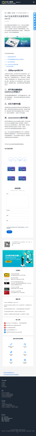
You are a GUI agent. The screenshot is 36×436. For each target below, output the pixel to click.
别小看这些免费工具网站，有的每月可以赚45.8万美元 (14, 311)
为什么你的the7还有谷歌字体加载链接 (11, 374)
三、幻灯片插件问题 (10, 61)
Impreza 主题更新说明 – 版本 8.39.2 (11, 302)
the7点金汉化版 (9, 66)
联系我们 (3, 385)
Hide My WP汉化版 (15, 273)
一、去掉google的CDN (11, 56)
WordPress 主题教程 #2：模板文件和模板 (10, 407)
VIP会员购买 (4, 386)
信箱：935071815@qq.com (7, 418)
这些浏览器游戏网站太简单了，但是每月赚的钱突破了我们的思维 (17, 308)
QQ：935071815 (5, 417)
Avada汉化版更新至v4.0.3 (11, 329)
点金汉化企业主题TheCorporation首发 (14, 332)
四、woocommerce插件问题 (12, 64)
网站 (7, 220)
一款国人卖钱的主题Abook (7, 404)
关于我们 (3, 383)
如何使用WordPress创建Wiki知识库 (13, 325)
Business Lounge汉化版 (16, 291)
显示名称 (8, 210)
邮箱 (8, 215)
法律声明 (3, 382)
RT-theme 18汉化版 (15, 287)
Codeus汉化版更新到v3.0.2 (8, 372)
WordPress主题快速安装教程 (7, 395)
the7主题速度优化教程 (10, 327)
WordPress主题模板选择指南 (7, 394)
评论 (8, 193)
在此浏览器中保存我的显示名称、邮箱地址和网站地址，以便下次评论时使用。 (17, 228)
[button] (33, 2)
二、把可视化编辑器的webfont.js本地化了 (15, 59)
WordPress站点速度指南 (6, 396)
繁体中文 (18, 2)
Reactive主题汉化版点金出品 (17, 281)
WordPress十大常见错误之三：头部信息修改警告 (16, 323)
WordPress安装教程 (5, 392)
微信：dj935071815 (5, 419)
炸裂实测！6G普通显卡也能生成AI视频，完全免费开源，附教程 (16, 314)
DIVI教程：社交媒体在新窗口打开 (8, 405)
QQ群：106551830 (5, 420)
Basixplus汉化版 (14, 277)
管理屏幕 (3, 403)
